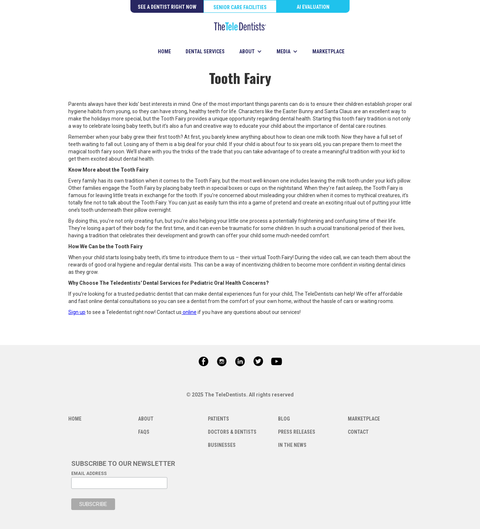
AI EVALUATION (313, 7)
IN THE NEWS (292, 445)
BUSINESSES (222, 445)
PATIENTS (218, 419)
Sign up (76, 312)
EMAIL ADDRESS (89, 473)
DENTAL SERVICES (205, 51)
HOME (164, 51)
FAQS (143, 432)
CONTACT (358, 432)
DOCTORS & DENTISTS (232, 432)
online (189, 312)
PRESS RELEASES (296, 432)
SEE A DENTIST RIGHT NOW (167, 7)
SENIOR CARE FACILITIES (240, 7)
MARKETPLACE (328, 51)
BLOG (284, 419)
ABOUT (145, 419)
